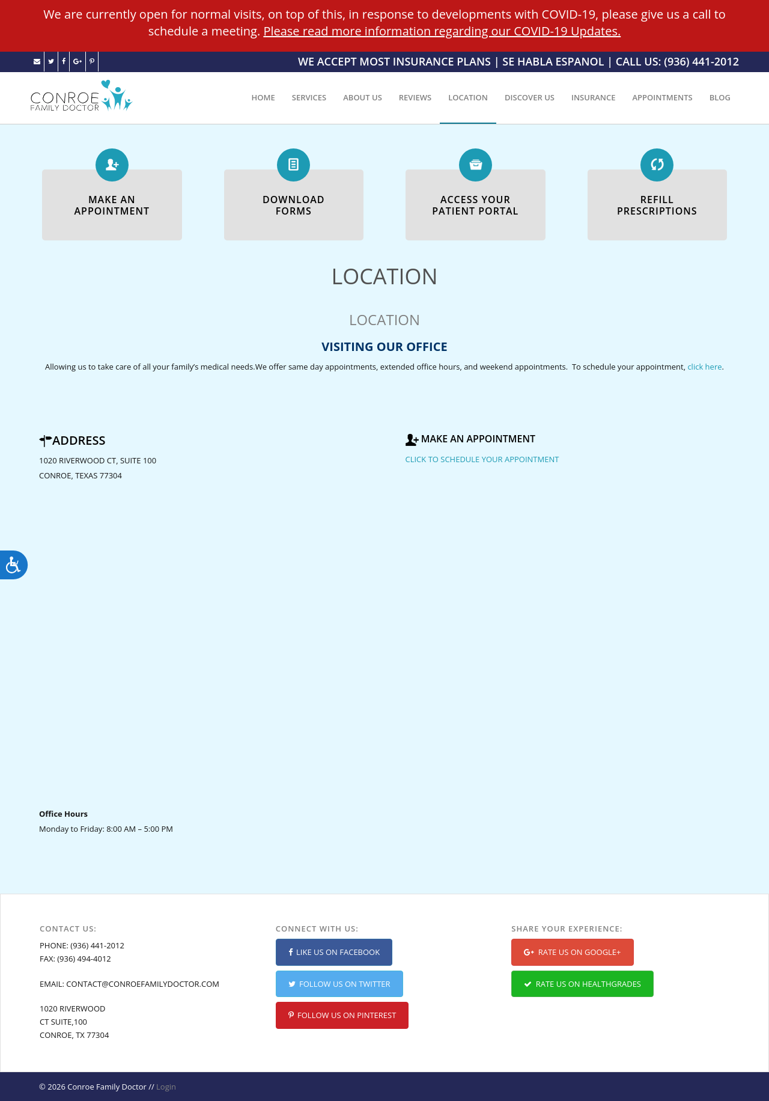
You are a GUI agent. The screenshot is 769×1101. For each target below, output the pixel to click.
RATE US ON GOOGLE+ (572, 952)
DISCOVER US (530, 97)
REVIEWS (415, 97)
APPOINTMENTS (662, 97)
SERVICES (309, 97)
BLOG (720, 97)
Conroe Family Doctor (106, 1086)
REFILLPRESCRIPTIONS (657, 205)
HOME (263, 97)
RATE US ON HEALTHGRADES (582, 983)
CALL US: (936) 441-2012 (677, 61)
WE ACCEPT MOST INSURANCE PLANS (394, 61)
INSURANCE (593, 97)
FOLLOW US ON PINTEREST (342, 1015)
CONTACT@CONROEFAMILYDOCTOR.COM (142, 983)
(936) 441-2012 (97, 945)
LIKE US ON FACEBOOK (334, 952)
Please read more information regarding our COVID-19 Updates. (442, 31)
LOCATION (468, 97)
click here (704, 366)
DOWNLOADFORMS (294, 205)
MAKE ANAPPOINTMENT (112, 205)
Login (166, 1086)
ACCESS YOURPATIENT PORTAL (475, 205)
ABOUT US (362, 97)
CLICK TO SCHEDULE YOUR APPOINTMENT (482, 459)
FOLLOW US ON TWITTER (339, 983)
